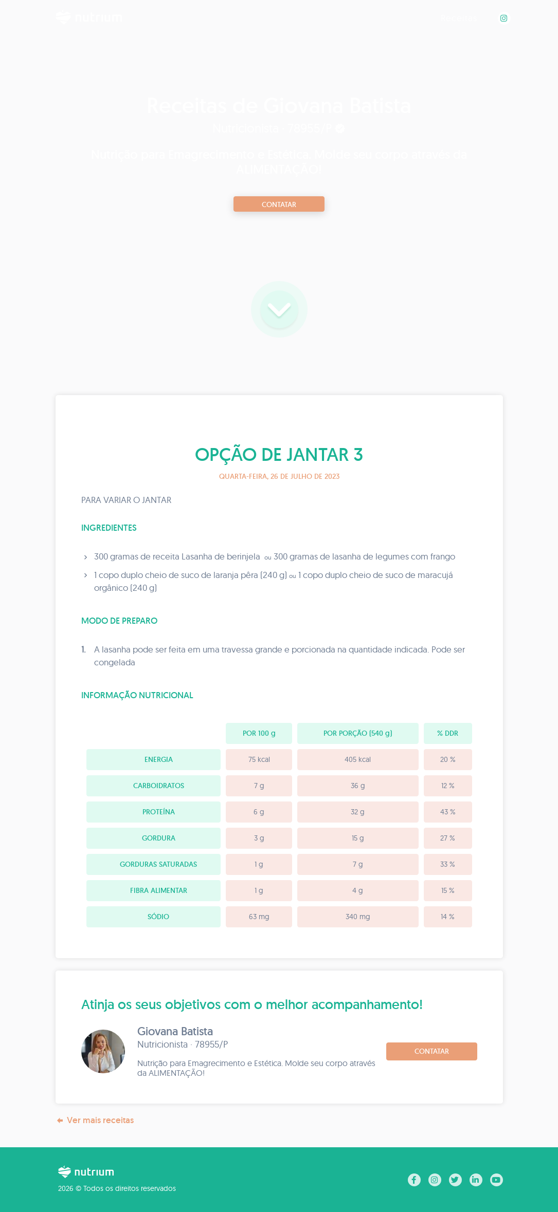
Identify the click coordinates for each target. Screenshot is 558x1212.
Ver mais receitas (95, 1120)
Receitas (459, 17)
